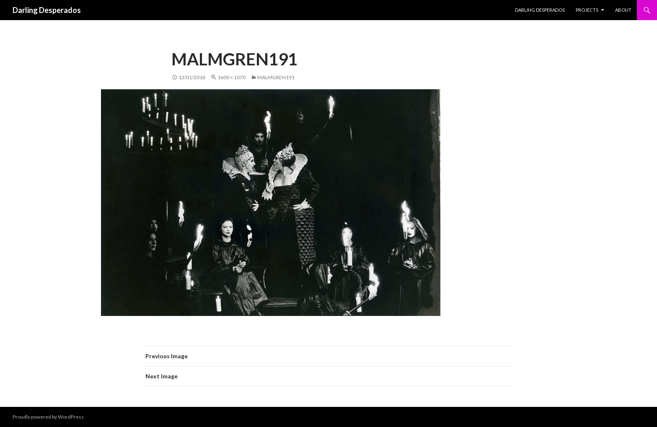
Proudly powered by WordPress (48, 417)
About (623, 10)
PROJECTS (587, 10)
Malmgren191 (276, 77)
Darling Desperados (47, 10)
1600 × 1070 (231, 77)
